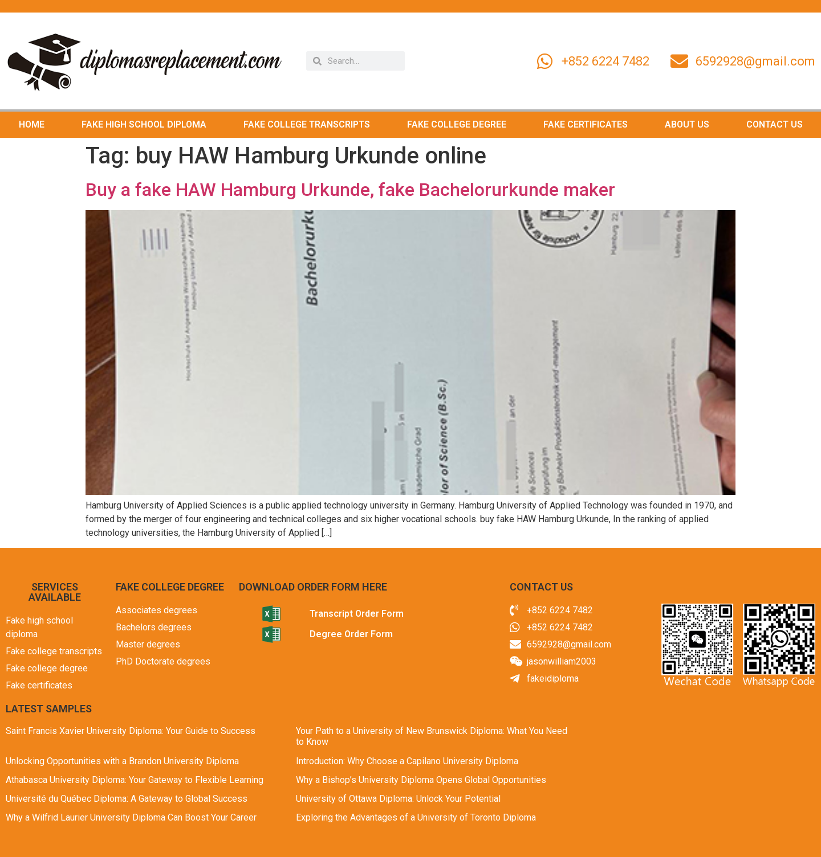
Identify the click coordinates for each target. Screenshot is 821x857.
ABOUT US (687, 124)
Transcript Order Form (357, 613)
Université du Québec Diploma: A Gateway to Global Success (126, 798)
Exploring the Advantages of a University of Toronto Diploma (416, 817)
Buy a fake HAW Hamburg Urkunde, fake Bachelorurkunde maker (350, 189)
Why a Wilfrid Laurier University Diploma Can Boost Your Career (131, 817)
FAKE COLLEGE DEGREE (456, 124)
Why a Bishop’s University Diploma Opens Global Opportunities (421, 779)
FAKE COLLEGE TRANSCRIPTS (306, 124)
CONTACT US (774, 124)
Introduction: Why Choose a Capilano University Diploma (407, 761)
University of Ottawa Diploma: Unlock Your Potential (398, 798)
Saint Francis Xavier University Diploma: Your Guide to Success (130, 730)
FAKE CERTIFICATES (585, 124)
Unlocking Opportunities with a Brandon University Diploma (122, 761)
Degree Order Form (351, 634)
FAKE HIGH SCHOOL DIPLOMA (144, 124)
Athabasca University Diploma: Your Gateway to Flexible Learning (134, 779)
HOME (31, 124)
